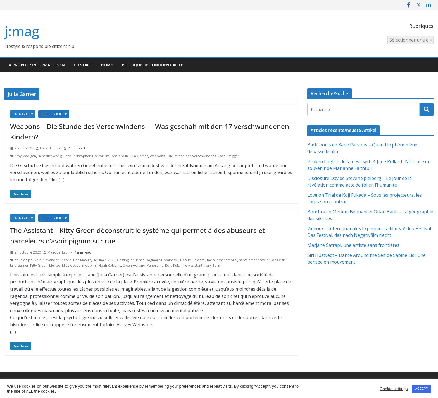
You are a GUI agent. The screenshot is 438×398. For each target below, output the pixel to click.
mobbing (89, 265)
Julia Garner (139, 156)
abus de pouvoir (28, 260)
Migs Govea (71, 265)
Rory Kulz (172, 265)
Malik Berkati (57, 252)
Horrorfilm (100, 156)
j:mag (21, 31)
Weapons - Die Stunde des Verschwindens (183, 156)
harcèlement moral (222, 260)
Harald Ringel (50, 148)
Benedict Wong (50, 156)
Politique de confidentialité (152, 64)
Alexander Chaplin (57, 260)
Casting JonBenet (130, 260)
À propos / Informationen (37, 64)
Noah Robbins (109, 265)
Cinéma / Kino (22, 114)
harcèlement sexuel (254, 260)
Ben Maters (82, 260)
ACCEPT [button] (421, 388)
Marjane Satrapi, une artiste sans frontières (353, 245)
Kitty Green (38, 265)
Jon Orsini (279, 260)
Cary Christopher (77, 156)
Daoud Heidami (192, 260)
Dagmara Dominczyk (162, 260)
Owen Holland (134, 265)
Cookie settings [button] (394, 389)
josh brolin (119, 156)
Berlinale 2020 (104, 260)
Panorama (155, 265)
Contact (83, 64)
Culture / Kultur (54, 114)
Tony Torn (212, 265)
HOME (107, 64)
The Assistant (191, 265)
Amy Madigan (25, 156)
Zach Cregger (228, 156)
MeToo (54, 265)
